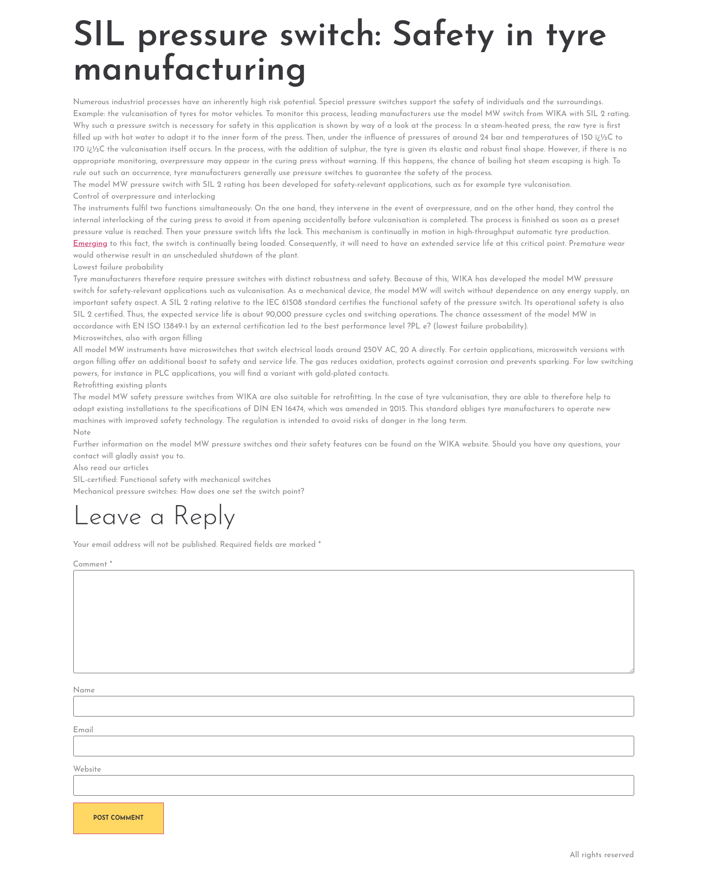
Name (84, 690)
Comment (93, 565)
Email (83, 730)
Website (87, 770)
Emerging (90, 244)
